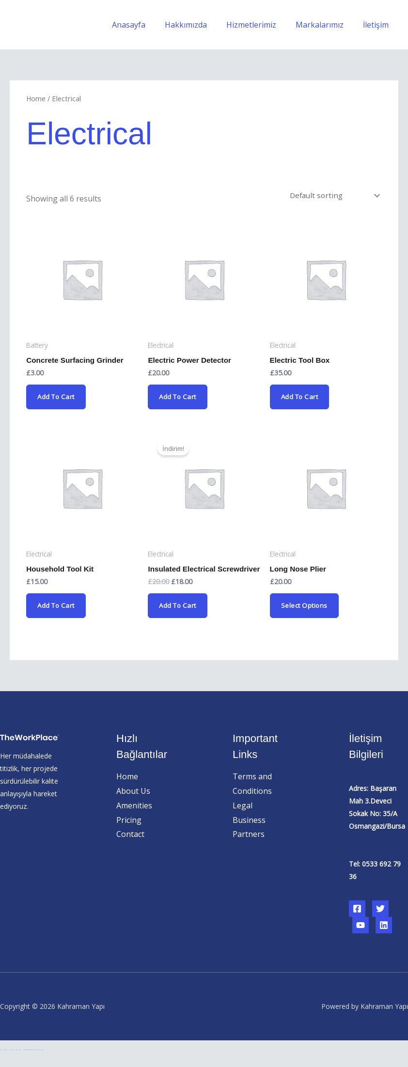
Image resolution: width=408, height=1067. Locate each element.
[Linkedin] (384, 937)
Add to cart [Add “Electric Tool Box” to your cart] (301, 399)
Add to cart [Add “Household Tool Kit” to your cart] (57, 609)
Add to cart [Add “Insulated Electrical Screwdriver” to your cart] (179, 617)
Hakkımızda (199, 24)
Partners (249, 846)
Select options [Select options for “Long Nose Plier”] (305, 609)
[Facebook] (357, 920)
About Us (133, 803)
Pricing (128, 831)
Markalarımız (325, 24)
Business (249, 831)
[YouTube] (360, 937)
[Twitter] (380, 920)
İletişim (378, 24)
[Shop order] (333, 196)
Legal (242, 817)
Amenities (134, 817)
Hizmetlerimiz (261, 24)
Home (36, 98)
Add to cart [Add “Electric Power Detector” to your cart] (179, 399)
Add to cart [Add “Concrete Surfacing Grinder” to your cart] (57, 399)
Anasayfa (146, 24)
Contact (130, 846)
